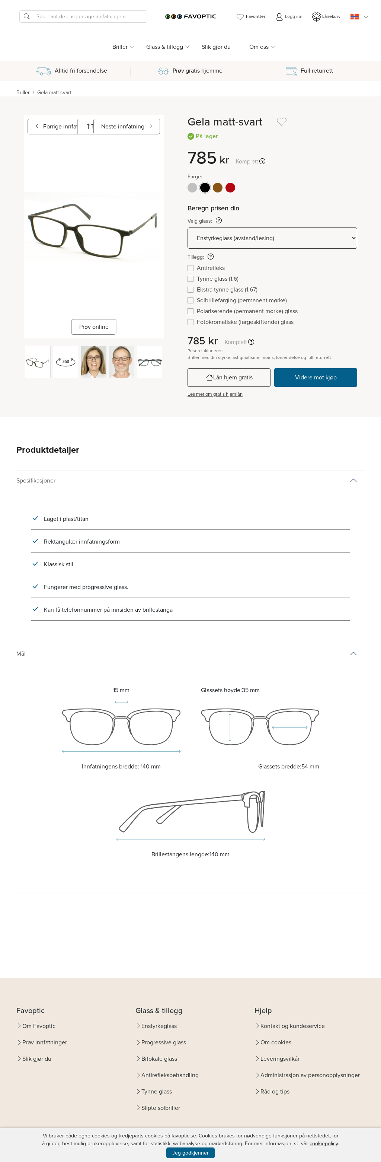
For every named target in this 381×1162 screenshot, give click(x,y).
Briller (23, 92)
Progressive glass (163, 1042)
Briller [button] (120, 46)
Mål (21, 653)
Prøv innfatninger (44, 1042)
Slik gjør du (216, 46)
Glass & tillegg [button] (164, 46)
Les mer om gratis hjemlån (215, 394)
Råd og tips (274, 1091)
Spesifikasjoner (35, 480)
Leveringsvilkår (280, 1058)
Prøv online (94, 326)
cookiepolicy (324, 1143)
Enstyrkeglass (159, 1026)
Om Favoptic (38, 1026)
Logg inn (288, 17)
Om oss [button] (259, 46)
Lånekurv (326, 17)
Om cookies (275, 1042)
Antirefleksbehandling (170, 1075)
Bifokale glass (159, 1058)
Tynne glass (156, 1091)
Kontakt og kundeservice (292, 1026)
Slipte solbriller (160, 1108)
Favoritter (250, 17)
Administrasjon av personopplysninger (310, 1075)
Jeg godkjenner (190, 1153)
